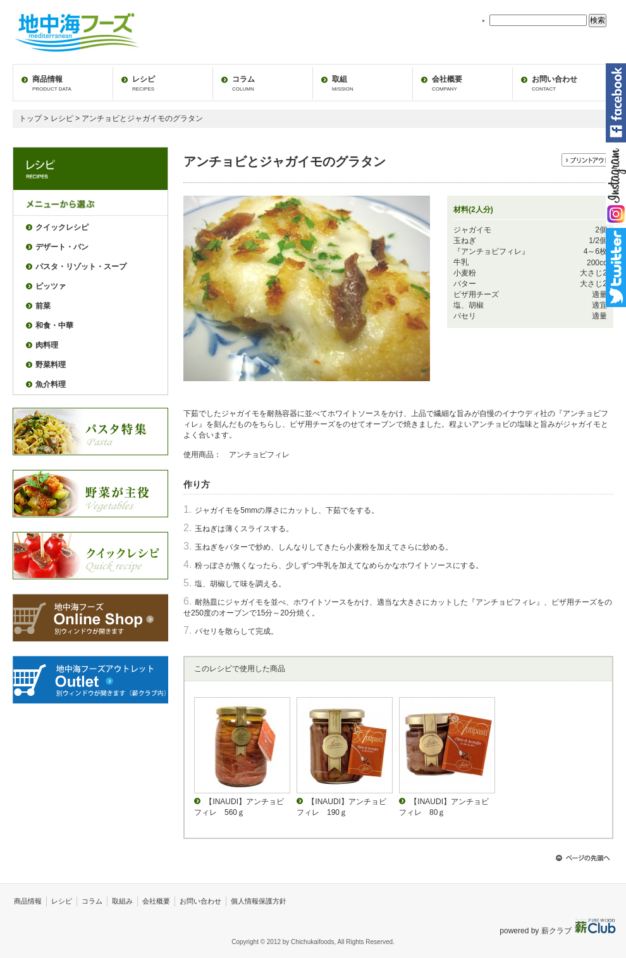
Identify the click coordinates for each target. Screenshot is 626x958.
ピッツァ (50, 286)
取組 (342, 83)
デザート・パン (62, 247)
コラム (243, 83)
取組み (122, 901)
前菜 (43, 305)
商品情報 (51, 83)
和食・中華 (54, 325)
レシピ (143, 83)
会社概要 (447, 83)
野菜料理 (50, 364)
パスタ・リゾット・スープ (80, 266)
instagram (616, 185)
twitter (616, 267)
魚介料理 (50, 384)
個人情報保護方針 (258, 901)
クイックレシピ (62, 227)
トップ (30, 118)
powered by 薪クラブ (537, 930)
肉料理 (46, 345)
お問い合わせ (554, 83)
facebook (616, 102)
